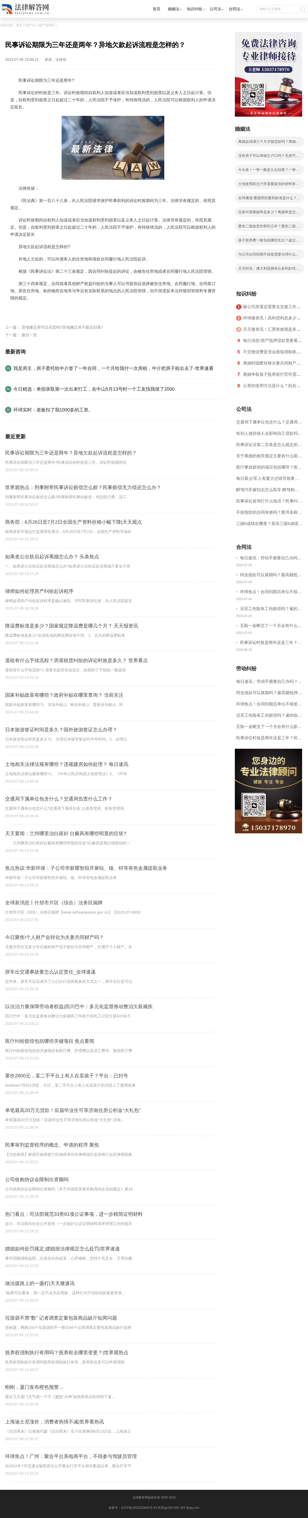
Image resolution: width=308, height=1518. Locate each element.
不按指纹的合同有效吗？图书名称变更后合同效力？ (269, 514)
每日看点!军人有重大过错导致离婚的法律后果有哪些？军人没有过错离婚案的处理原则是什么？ (269, 480)
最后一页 (29, 335)
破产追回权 (46, 25)
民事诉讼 (32, 310)
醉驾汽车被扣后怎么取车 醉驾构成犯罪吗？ (267, 491)
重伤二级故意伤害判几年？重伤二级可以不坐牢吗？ (268, 227)
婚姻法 (173, 9)
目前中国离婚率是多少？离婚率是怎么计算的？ (268, 213)
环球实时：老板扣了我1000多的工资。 (53, 409)
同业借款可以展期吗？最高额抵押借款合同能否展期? (271, 576)
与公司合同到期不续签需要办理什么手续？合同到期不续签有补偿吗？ (268, 255)
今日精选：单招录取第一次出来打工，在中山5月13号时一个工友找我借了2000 (94, 389)
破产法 (30, 25)
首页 (156, 9)
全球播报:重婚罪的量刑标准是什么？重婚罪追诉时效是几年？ (269, 199)
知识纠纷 (194, 9)
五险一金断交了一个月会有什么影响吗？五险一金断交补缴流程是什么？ (271, 626)
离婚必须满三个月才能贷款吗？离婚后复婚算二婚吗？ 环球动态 (268, 143)
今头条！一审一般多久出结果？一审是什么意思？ (268, 171)
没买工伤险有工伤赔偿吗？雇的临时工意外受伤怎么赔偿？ (271, 609)
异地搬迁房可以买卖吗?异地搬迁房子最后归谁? (62, 327)
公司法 (215, 9)
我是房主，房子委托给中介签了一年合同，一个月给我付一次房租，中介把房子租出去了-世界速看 (113, 368)
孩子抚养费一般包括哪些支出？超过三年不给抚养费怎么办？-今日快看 (268, 241)
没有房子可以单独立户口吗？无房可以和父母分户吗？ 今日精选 (268, 157)
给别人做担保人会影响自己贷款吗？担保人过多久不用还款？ (269, 435)
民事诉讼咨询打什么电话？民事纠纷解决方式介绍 (269, 503)
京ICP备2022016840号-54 (139, 1508)
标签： (16, 310)
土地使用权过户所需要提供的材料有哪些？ (268, 185)
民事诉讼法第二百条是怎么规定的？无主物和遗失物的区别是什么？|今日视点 (269, 446)
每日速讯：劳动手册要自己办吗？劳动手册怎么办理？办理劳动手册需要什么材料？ (271, 559)
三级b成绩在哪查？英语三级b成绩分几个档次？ (269, 525)
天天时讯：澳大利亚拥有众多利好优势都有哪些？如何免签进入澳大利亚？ (268, 270)
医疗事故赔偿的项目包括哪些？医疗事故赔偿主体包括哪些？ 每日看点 (269, 469)
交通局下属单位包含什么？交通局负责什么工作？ (269, 424)
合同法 (234, 9)
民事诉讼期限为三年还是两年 (68, 310)
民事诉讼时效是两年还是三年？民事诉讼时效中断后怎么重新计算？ (271, 643)
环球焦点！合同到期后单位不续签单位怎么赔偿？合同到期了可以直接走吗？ (271, 592)
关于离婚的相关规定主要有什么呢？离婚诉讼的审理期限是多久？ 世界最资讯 (269, 458)
